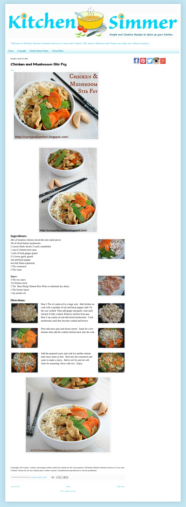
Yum (12, 70)
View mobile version (68, 491)
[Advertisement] (154, 141)
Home (10, 51)
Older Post (121, 487)
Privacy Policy (57, 51)
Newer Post (15, 487)
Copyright (21, 51)
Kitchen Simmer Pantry (39, 51)
